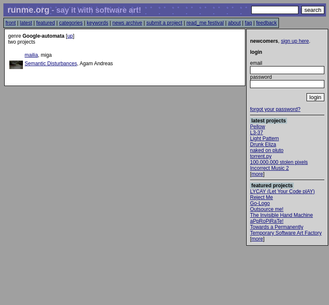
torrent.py (261, 156)
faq (248, 23)
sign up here (295, 41)
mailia (31, 55)
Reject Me (261, 197)
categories (70, 23)
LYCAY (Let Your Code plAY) (282, 191)
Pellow (257, 127)
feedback (266, 23)
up (70, 36)
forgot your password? (275, 109)
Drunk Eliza (263, 144)
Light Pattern (264, 138)
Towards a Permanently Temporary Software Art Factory (286, 230)
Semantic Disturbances (51, 64)
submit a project (164, 23)
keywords (97, 23)
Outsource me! (267, 209)
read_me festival (205, 23)
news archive (127, 23)
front (11, 23)
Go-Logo (260, 203)
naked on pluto (267, 150)
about (234, 23)
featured (45, 23)
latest (26, 23)
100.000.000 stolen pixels (279, 162)
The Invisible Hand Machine (281, 215)
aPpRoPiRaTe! (267, 221)
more (257, 174)
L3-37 (256, 133)
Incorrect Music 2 (269, 168)
